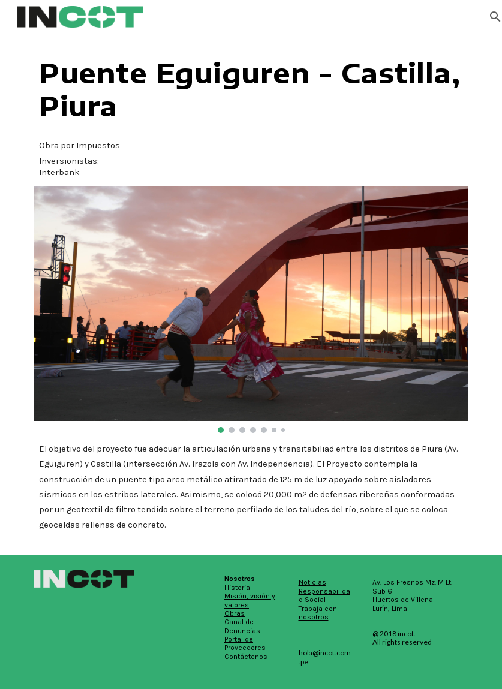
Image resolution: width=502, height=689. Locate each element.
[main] (251, 89)
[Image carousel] (251, 309)
